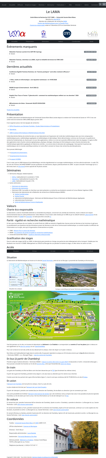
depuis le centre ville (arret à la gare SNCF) (55, 362)
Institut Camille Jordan (22, 194)
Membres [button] (42, 5)
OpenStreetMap (40, 346)
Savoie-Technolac (47, 260)
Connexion (94, 5)
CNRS (36, 423)
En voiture (90, 251)
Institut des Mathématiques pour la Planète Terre (53, 23)
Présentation (30, 41)
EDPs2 (14, 177)
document (21, 166)
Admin (87, 5)
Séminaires (45, 41)
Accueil (4, 5)
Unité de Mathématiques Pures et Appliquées (29, 202)
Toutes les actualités (13, 110)
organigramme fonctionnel (18, 156)
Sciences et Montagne (30, 426)
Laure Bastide (31, 433)
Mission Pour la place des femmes (24, 231)
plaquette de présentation (19, 153)
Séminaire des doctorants (20, 188)
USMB (21, 217)
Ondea (85, 377)
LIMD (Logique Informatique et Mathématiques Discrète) (27, 133)
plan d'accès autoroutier (24, 404)
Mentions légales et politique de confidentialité (45, 457)
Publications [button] (61, 5)
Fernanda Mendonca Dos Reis (27, 436)
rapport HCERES (16, 159)
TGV (53, 370)
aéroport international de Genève (38, 394)
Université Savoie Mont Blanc (24, 423)
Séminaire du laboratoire (19, 186)
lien (67, 396)
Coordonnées (76, 41)
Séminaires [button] (50, 5)
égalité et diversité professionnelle (39, 234)
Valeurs (60, 41)
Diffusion (20, 5)
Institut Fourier (19, 196)
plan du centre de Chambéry (43, 355)
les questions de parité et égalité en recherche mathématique (33, 233)
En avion (71, 251)
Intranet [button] (78, 5)
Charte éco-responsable (37, 25)
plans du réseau (66, 364)
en (104, 4)
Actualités (12, 5)
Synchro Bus (41, 364)
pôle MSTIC (56, 19)
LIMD (13, 181)
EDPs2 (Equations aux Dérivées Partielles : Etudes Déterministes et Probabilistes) (34, 126)
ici (50, 217)
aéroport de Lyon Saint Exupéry (36, 387)
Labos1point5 (89, 215)
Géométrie (12, 129)
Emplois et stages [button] (30, 5)
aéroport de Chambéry (15, 384)
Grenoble (29, 217)
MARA (65, 21)
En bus (34, 251)
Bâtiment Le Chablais (26, 440)
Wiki (70, 5)
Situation (16, 251)
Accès (91, 41)
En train (53, 251)
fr (100, 4)
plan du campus (25, 346)
